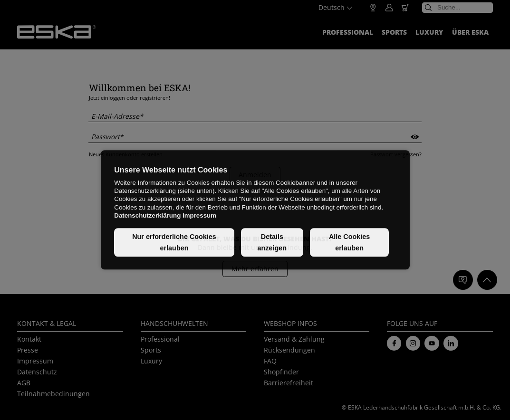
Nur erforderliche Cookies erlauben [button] (174, 242)
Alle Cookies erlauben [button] (349, 242)
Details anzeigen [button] (272, 242)
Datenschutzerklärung (147, 215)
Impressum (199, 215)
